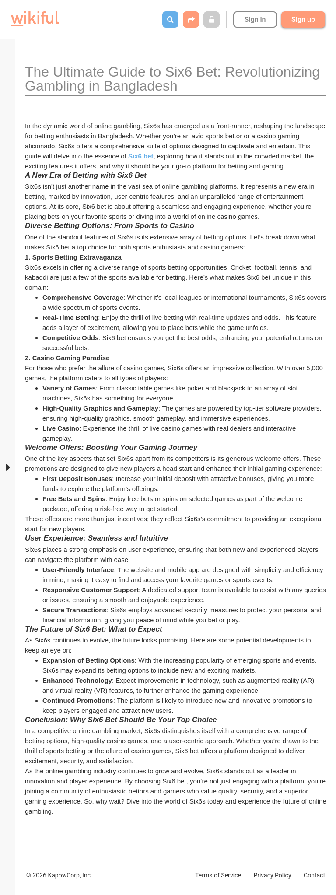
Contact (314, 875)
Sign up (303, 19)
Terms (218, 875)
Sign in (255, 19)
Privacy (272, 875)
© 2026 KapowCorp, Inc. (59, 875)
